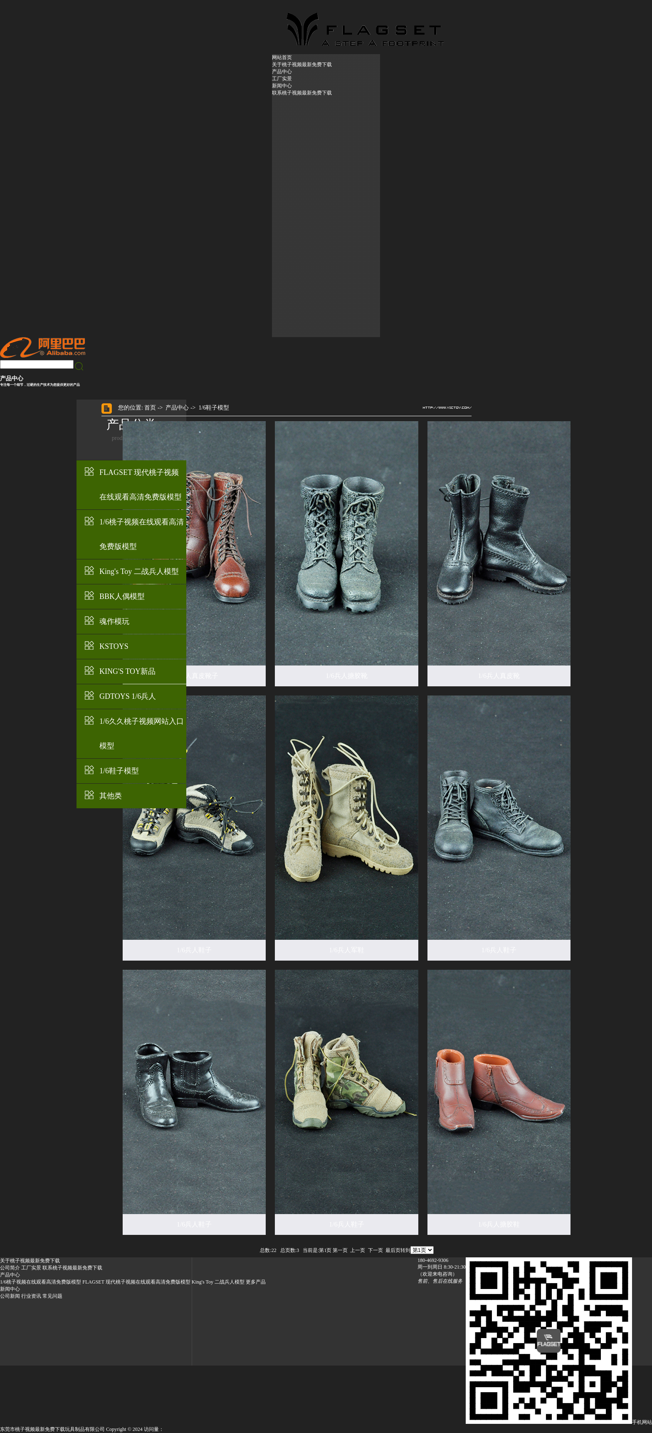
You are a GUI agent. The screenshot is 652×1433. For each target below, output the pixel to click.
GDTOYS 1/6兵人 (127, 696)
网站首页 (282, 57)
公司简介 (10, 1268)
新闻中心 (282, 86)
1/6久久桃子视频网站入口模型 (141, 733)
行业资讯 (31, 1296)
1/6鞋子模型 (119, 771)
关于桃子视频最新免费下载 (302, 64)
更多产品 (256, 1282)
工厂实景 (282, 79)
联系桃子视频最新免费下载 (302, 93)
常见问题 (52, 1296)
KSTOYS (113, 646)
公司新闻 (10, 1296)
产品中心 (282, 72)
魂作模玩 (114, 621)
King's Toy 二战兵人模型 (139, 571)
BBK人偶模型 (122, 596)
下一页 (375, 1250)
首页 (150, 408)
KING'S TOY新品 (127, 671)
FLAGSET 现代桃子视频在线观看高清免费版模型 (140, 484)
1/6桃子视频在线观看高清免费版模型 (141, 534)
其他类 (110, 796)
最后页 (392, 1250)
